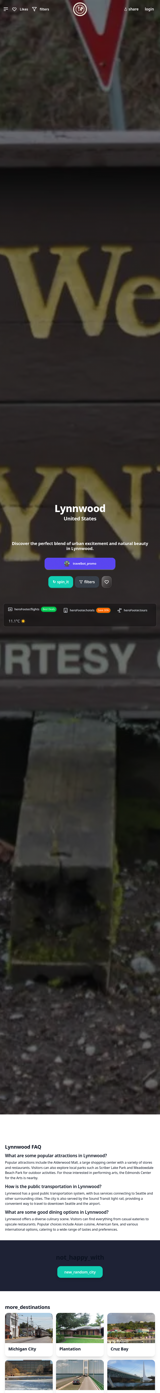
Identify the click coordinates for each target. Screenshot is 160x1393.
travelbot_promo (84, 563)
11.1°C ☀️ (17, 620)
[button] (6, 9)
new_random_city (80, 1271)
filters (87, 581)
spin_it (61, 582)
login (149, 8)
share (131, 8)
